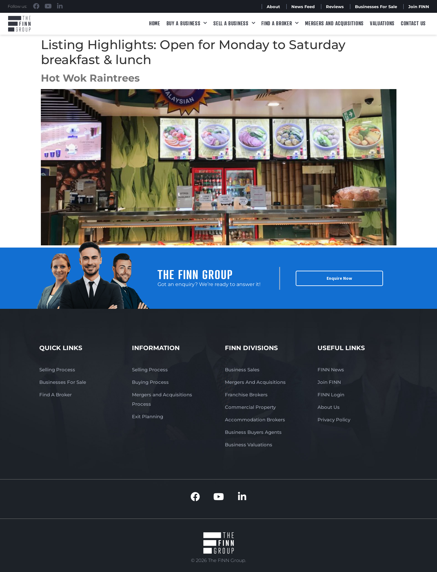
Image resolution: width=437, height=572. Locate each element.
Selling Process (57, 370)
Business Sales (242, 370)
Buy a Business (187, 23)
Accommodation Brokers (255, 420)
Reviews (335, 6)
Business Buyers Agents (253, 432)
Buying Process (150, 382)
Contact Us (413, 23)
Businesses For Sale (376, 6)
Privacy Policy (334, 420)
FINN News (331, 370)
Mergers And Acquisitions (255, 382)
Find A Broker (280, 23)
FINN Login (331, 395)
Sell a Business (234, 23)
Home (154, 23)
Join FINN (418, 6)
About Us (329, 407)
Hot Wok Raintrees (90, 78)
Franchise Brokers (246, 395)
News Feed (303, 6)
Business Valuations (248, 445)
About (273, 6)
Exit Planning (147, 416)
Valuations (382, 23)
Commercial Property (250, 407)
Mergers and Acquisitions (334, 23)
